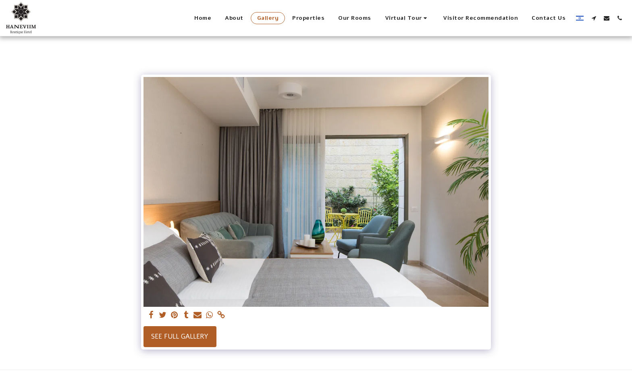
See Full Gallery (179, 336)
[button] (407, 18)
